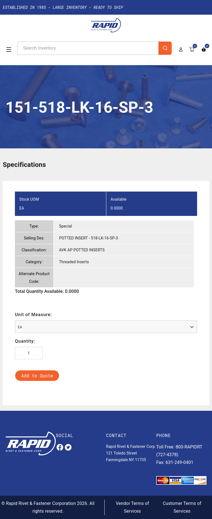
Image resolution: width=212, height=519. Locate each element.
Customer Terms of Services (182, 507)
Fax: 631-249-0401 (175, 462)
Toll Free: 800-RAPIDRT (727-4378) (179, 450)
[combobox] (106, 326)
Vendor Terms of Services (132, 507)
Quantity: (25, 341)
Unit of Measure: (33, 314)
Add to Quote (37, 375)
